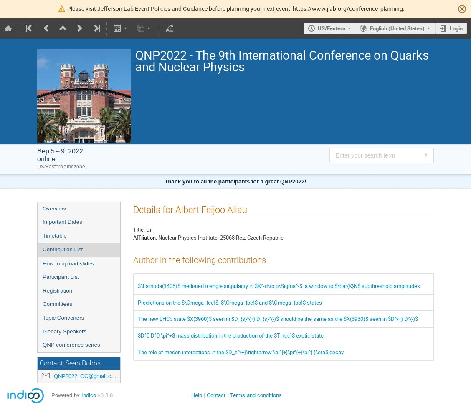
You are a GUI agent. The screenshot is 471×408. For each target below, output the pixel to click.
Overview (54, 208)
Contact (216, 395)
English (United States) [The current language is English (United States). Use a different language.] (397, 28)
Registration (57, 291)
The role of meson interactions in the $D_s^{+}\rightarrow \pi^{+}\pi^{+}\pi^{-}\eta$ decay (241, 352)
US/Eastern (331, 28)
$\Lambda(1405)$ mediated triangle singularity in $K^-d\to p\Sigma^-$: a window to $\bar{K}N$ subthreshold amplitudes (279, 286)
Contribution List (63, 249)
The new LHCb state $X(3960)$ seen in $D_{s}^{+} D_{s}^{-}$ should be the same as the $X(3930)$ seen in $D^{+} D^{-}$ (278, 319)
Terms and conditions (256, 395)
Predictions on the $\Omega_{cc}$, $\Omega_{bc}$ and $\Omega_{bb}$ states (230, 302)
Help (196, 395)
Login (456, 28)
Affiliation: (145, 237)
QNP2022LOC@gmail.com (86, 376)
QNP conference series (71, 345)
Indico (88, 395)
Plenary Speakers (64, 331)
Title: (139, 229)
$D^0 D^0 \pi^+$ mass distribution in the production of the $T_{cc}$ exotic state (231, 335)
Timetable (55, 236)
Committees (57, 304)
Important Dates (62, 222)
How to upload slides (68, 263)
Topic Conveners (63, 318)
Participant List (61, 277)
